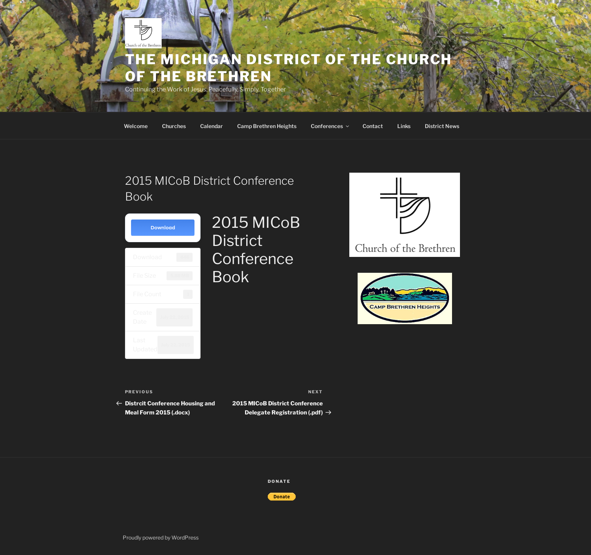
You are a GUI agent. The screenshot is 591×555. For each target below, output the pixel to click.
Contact (373, 126)
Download (162, 227)
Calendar (211, 126)
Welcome (136, 126)
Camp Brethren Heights (266, 126)
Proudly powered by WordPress (161, 537)
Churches (174, 126)
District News (442, 126)
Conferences (330, 126)
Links (403, 126)
